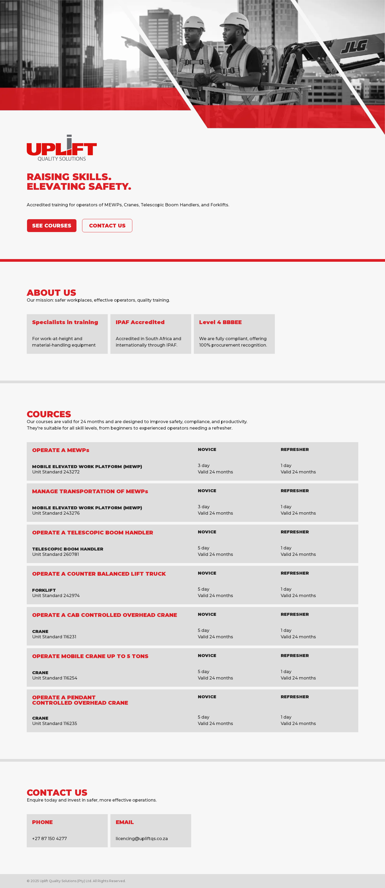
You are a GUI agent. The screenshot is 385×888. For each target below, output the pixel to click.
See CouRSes (51, 225)
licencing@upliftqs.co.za (142, 838)
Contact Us (107, 225)
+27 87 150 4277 (49, 838)
